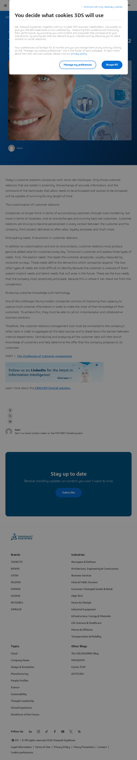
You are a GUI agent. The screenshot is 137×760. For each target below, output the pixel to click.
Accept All (112, 64)
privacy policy (79, 53)
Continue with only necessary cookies (103, 7)
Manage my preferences (78, 64)
